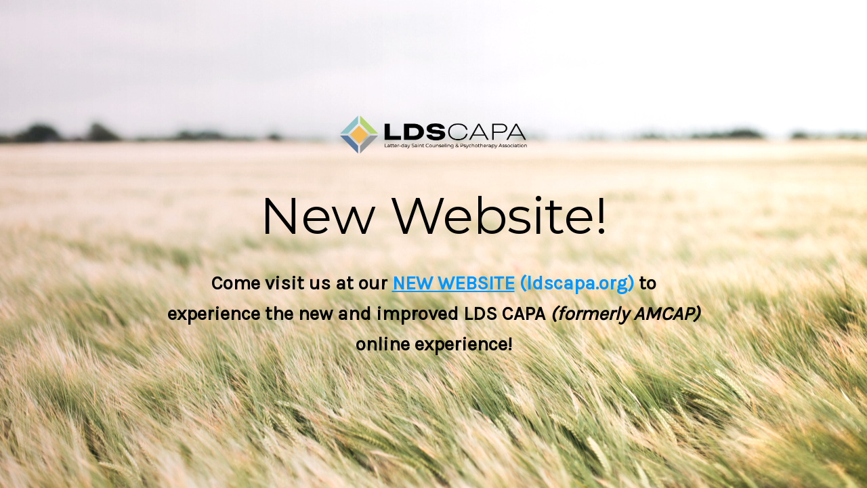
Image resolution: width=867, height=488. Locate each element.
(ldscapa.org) (574, 283)
